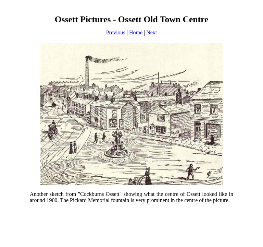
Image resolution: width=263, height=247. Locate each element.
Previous (115, 32)
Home (135, 32)
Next (151, 32)
